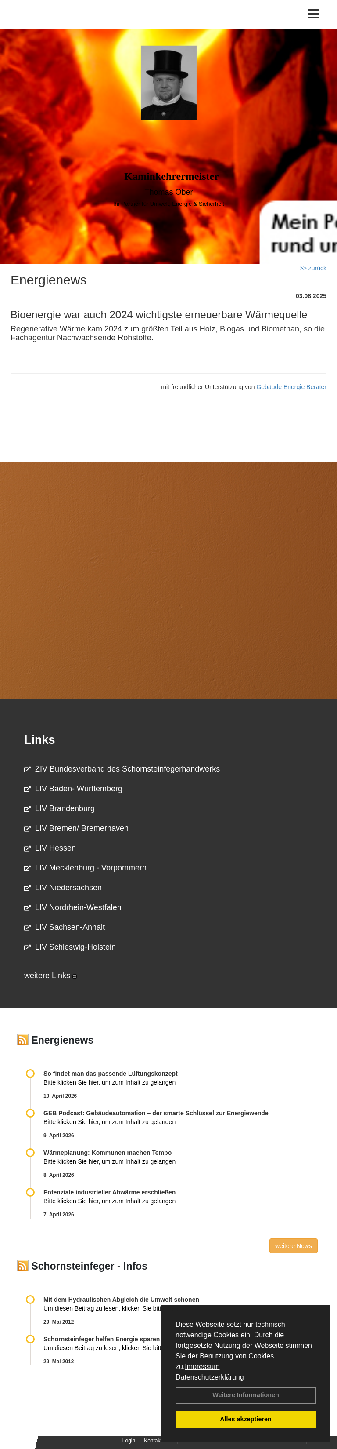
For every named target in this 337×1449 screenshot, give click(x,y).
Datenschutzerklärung (210, 1377)
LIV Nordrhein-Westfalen (73, 907)
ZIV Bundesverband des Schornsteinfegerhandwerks (122, 769)
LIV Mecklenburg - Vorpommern (85, 867)
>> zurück (313, 268)
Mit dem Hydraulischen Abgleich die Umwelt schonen (121, 1299)
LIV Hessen (50, 848)
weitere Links (50, 975)
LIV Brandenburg (59, 808)
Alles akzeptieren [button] (246, 1419)
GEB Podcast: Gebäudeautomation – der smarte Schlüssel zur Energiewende (156, 1113)
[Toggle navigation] (313, 14)
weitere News (293, 1245)
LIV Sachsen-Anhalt (64, 927)
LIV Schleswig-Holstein (70, 947)
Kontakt (153, 1441)
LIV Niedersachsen (63, 887)
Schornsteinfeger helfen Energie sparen (101, 1339)
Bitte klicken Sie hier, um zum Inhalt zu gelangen (109, 1082)
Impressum (202, 1366)
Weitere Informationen (245, 1394)
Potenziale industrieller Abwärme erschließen (109, 1192)
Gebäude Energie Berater (291, 386)
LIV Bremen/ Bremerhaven (76, 828)
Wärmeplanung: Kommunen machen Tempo (107, 1152)
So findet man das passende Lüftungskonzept (110, 1073)
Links (39, 739)
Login (128, 1441)
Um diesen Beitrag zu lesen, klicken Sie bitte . (110, 1308)
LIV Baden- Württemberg (73, 788)
